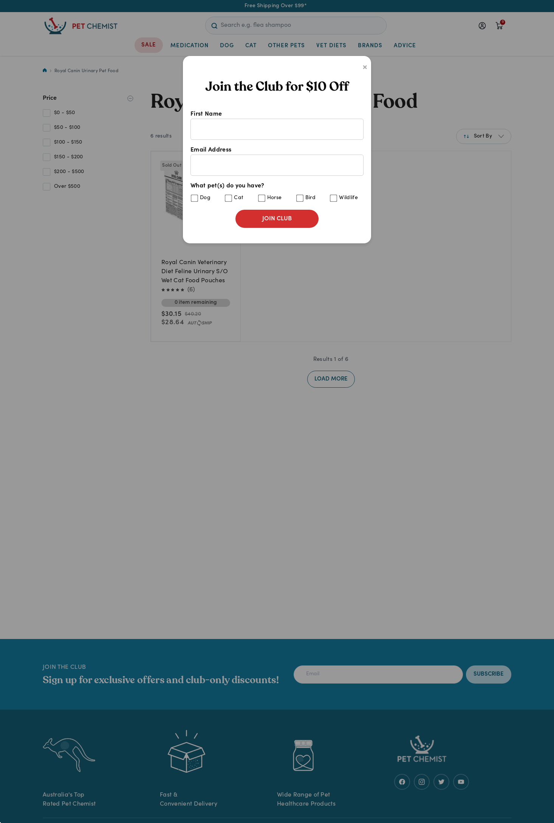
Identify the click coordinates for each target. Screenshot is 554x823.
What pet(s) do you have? (277, 192)
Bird (310, 198)
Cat (238, 198)
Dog (205, 198)
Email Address (277, 161)
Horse (274, 198)
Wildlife (348, 198)
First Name (277, 125)
